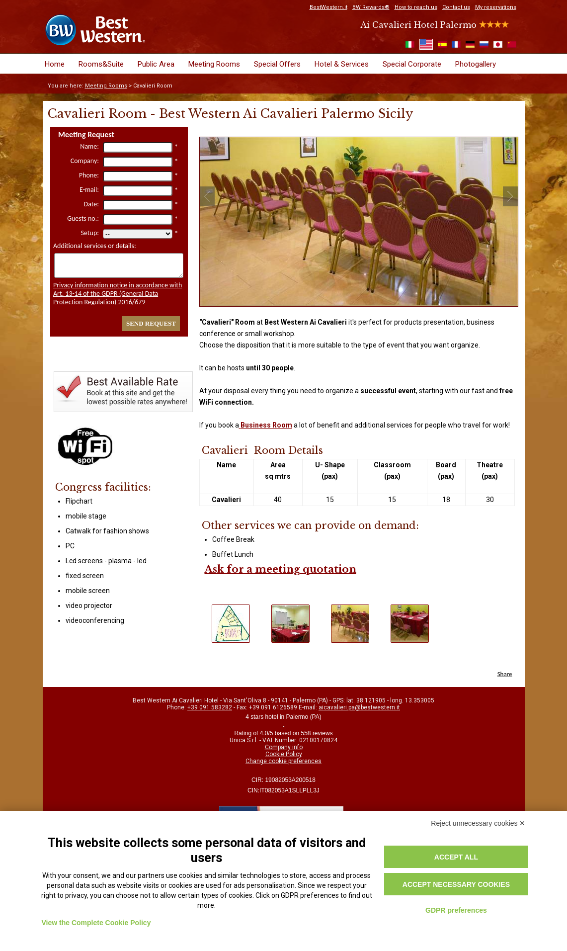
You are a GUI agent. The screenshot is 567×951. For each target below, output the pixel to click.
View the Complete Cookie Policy (96, 923)
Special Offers (277, 64)
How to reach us (416, 7)
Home (55, 64)
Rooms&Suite (101, 64)
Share (504, 674)
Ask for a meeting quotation (280, 569)
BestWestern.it (328, 7)
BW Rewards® (371, 7)
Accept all (456, 857)
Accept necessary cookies (456, 884)
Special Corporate (412, 64)
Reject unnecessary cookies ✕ (478, 823)
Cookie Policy (283, 754)
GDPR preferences (456, 910)
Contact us (456, 7)
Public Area (156, 64)
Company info (284, 747)
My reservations (495, 7)
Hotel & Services (342, 64)
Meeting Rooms (214, 64)
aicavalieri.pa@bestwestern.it (359, 707)
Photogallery (475, 64)
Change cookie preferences (283, 761)
